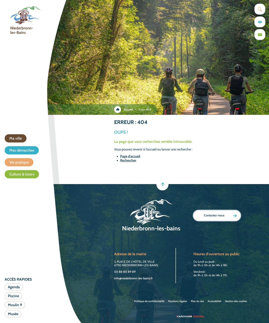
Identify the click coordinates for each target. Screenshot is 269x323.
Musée (13, 314)
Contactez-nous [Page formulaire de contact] (220, 216)
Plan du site (197, 301)
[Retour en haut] (162, 184)
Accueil (128, 109)
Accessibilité (214, 301)
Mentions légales (177, 301)
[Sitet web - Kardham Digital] (190, 316)
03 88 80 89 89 (125, 272)
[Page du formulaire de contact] (259, 34)
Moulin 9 (15, 305)
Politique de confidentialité (149, 301)
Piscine (13, 296)
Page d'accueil (130, 156)
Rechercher (128, 160)
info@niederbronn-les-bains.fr (133, 278)
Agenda (14, 287)
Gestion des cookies (236, 301)
